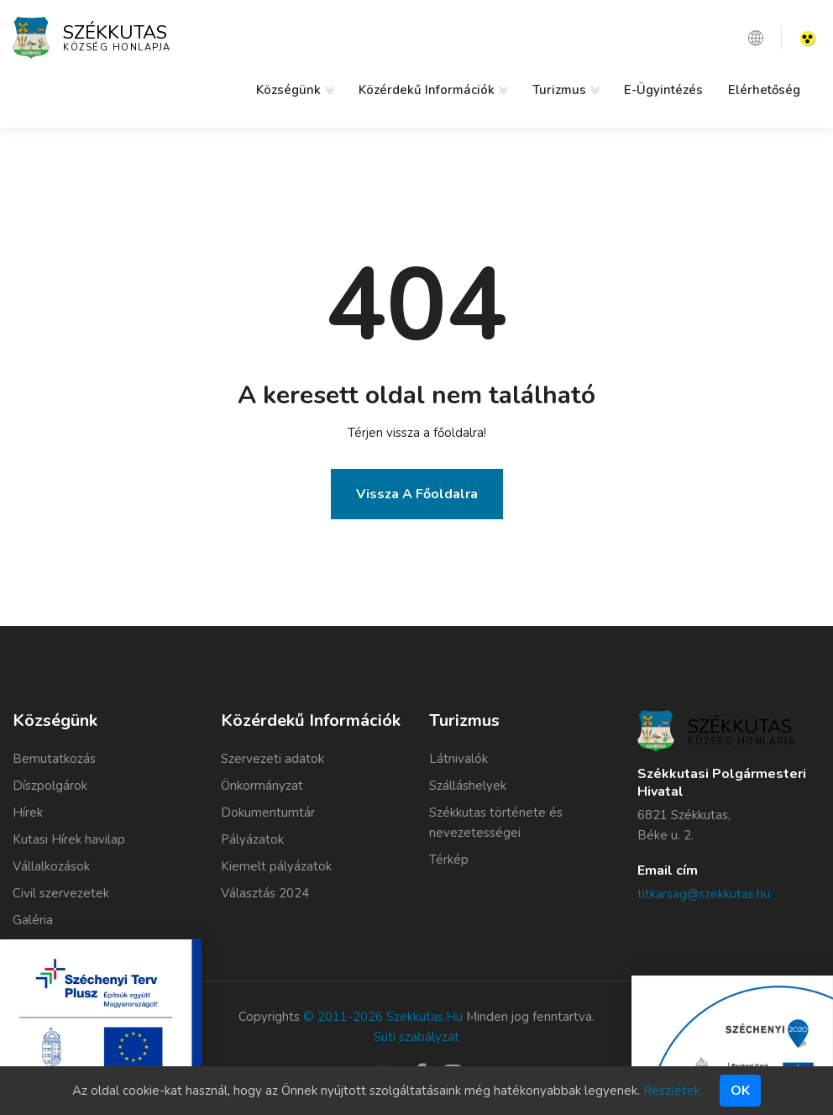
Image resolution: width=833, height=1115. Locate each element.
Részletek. (673, 1090)
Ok (740, 1090)
